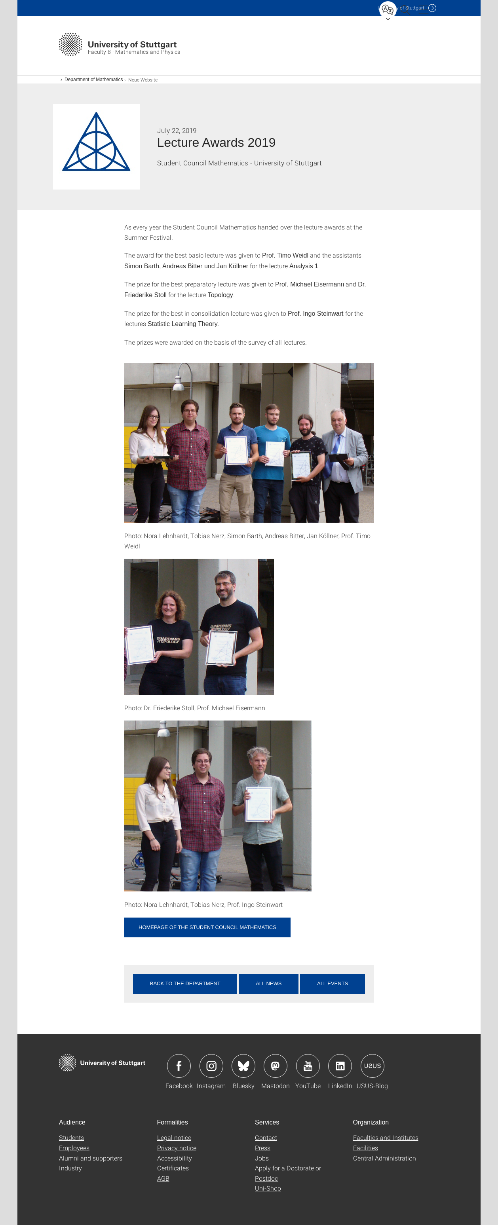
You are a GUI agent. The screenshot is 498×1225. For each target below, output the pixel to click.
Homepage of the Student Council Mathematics (207, 927)
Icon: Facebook (179, 1066)
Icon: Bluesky (243, 1066)
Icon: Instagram (211, 1066)
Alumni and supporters (90, 1158)
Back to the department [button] (185, 983)
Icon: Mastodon (275, 1066)
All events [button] (332, 983)
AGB (163, 1178)
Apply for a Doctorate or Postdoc (288, 1173)
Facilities (365, 1147)
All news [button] (268, 983)
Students (71, 1137)
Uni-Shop (268, 1188)
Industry (70, 1168)
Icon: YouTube (308, 1066)
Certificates (173, 1168)
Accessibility (174, 1158)
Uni (401, 8)
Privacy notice (176, 1147)
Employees (74, 1147)
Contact (266, 1137)
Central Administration (384, 1158)
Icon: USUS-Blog (372, 1066)
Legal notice (174, 1137)
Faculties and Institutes (385, 1137)
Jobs (262, 1158)
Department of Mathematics (94, 79)
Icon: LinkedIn (340, 1066)
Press (262, 1147)
